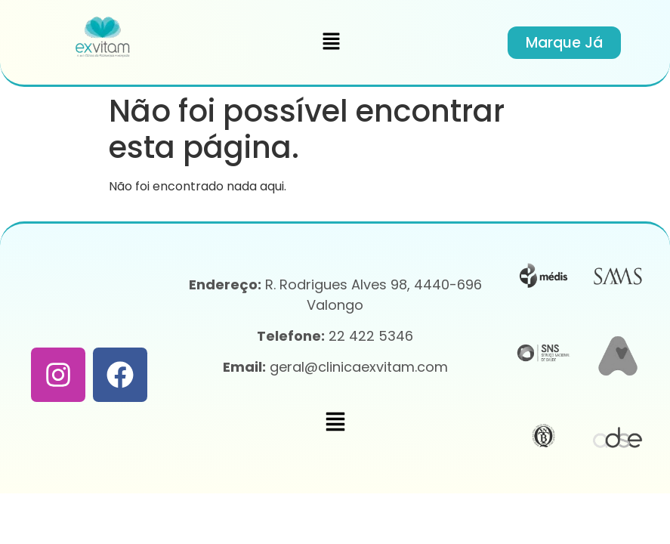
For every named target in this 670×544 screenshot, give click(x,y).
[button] (331, 42)
